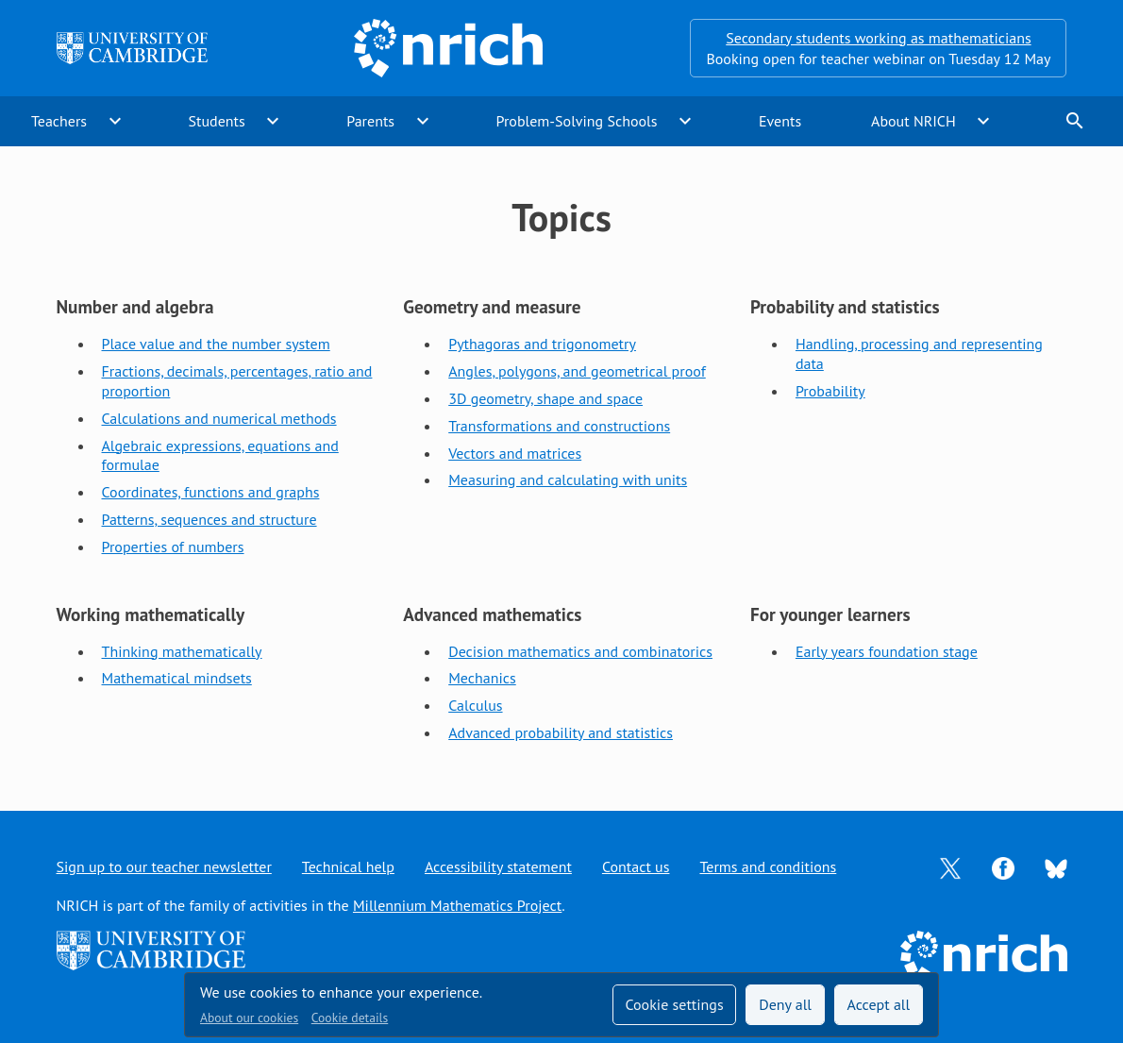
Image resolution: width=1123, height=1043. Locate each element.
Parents (370, 120)
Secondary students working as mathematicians (878, 37)
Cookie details (349, 1017)
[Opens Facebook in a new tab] (1003, 866)
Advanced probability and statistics (560, 732)
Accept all (879, 1004)
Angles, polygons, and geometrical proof (577, 371)
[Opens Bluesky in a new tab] (1056, 867)
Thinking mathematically (182, 651)
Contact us (636, 866)
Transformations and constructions (559, 425)
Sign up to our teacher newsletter (164, 866)
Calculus (475, 705)
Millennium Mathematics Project (457, 905)
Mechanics (482, 677)
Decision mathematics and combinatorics (580, 651)
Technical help (348, 866)
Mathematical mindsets (177, 677)
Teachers (59, 120)
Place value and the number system (216, 343)
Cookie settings (674, 1004)
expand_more (115, 120)
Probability (830, 390)
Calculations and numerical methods (219, 418)
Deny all (785, 1004)
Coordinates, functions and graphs (211, 491)
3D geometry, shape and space (545, 398)
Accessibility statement (498, 866)
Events (780, 120)
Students (217, 120)
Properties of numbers (173, 546)
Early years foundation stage (887, 651)
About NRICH (913, 120)
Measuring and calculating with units (567, 479)
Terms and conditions (767, 866)
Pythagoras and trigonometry (542, 343)
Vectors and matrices (514, 453)
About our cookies (249, 1017)
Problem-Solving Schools (577, 120)
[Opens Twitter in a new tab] (950, 866)
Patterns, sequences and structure (209, 519)
